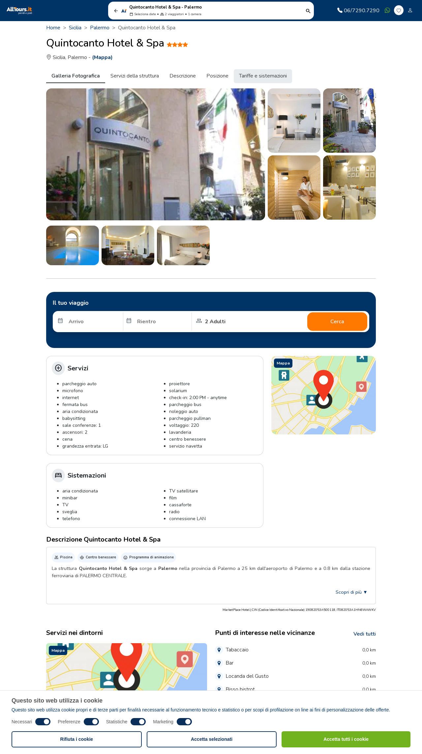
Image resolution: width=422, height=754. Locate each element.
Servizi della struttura (134, 75)
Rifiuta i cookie (76, 739)
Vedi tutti (364, 634)
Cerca (337, 321)
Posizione (217, 75)
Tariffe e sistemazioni (263, 75)
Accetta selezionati (211, 739)
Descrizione (182, 75)
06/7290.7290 (358, 11)
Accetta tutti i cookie (346, 739)
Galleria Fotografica (75, 75)
